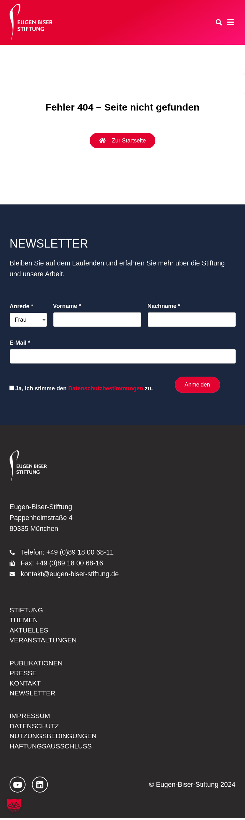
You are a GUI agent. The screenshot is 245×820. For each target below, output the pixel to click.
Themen (24, 620)
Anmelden (197, 384)
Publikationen (36, 663)
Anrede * (21, 306)
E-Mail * (20, 343)
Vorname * (67, 306)
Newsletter (33, 694)
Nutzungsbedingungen (54, 737)
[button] (14, 806)
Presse (23, 673)
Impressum (30, 717)
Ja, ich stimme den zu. (84, 389)
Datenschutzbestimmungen (105, 389)
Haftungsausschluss (51, 747)
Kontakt (25, 683)
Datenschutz (35, 727)
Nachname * (163, 306)
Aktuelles (29, 630)
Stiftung (26, 610)
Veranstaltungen (44, 640)
